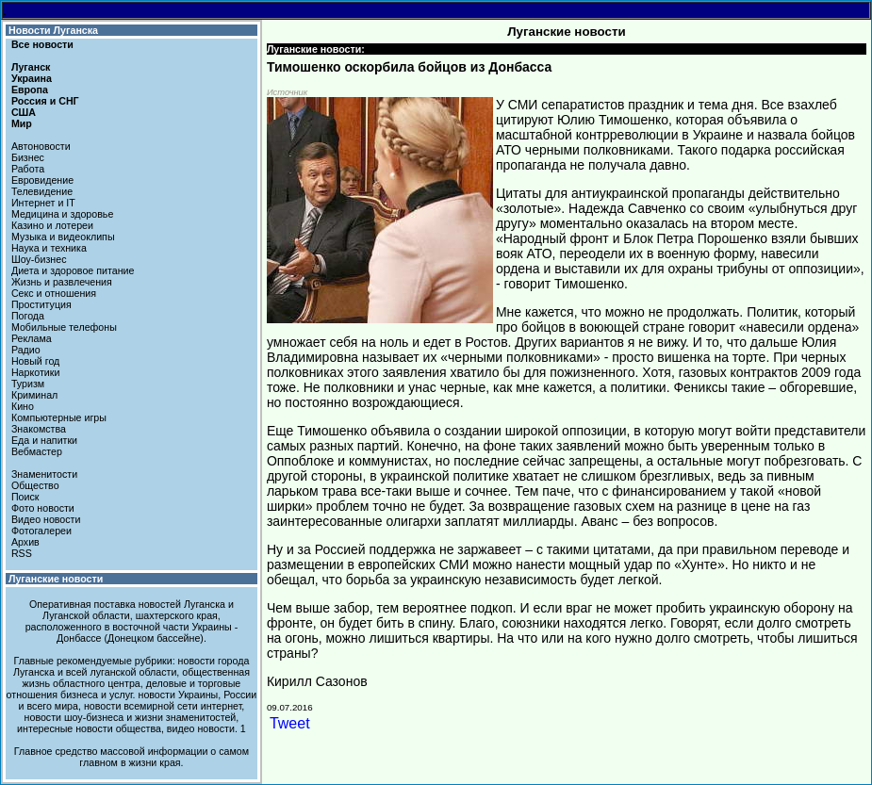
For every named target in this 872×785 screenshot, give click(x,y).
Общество (35, 485)
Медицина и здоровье (62, 214)
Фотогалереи (41, 530)
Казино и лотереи (52, 225)
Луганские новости (55, 578)
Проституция (41, 304)
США (23, 112)
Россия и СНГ (45, 100)
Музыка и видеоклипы (63, 236)
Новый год (35, 361)
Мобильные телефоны (64, 327)
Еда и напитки (44, 440)
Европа (29, 89)
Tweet (290, 723)
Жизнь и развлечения (61, 281)
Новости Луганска (53, 30)
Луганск (30, 67)
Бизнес (27, 157)
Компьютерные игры (59, 417)
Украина (31, 78)
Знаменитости (44, 474)
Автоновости (41, 146)
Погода (27, 315)
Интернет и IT (43, 202)
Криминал (34, 395)
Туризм (27, 383)
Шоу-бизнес (39, 259)
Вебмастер (36, 451)
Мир (21, 123)
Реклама (31, 338)
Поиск (25, 496)
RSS (21, 553)
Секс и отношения (53, 293)
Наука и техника (49, 247)
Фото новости (42, 508)
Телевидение (42, 191)
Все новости (42, 44)
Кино (22, 406)
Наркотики (35, 372)
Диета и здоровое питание (72, 270)
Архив (25, 542)
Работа (27, 168)
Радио (26, 349)
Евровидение (42, 180)
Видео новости (46, 519)
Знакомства (38, 428)
